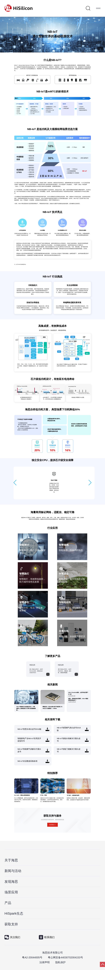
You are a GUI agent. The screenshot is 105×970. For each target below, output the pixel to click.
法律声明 (44, 962)
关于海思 (11, 860)
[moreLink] (48, 674)
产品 (8, 903)
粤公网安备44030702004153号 (65, 957)
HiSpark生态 (14, 913)
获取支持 (11, 924)
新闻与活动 (13, 871)
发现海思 (11, 882)
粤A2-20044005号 (32, 957)
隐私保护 (60, 962)
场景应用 (11, 892)
